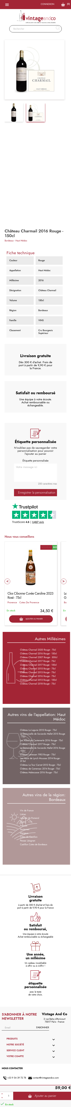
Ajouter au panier (42, 1096)
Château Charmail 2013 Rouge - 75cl (38, 672)
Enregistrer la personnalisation (36, 492)
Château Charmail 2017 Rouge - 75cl (37, 661)
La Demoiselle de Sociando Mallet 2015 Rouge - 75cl (42, 735)
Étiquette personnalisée (35, 460)
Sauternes (24, 829)
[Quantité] (8, 1096)
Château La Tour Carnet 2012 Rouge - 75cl (40, 765)
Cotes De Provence (29, 602)
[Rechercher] (35, 28)
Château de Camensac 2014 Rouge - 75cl (40, 768)
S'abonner (42, 1027)
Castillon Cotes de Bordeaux (33, 844)
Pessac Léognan (27, 840)
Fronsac (23, 825)
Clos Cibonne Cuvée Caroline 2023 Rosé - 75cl (30, 595)
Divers (23, 822)
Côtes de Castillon (28, 837)
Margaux (24, 833)
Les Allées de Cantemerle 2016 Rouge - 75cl (41, 740)
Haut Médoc (21, 240)
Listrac (23, 814)
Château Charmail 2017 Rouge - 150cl (38, 665)
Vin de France (27, 810)
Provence (12, 602)
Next (63, 581)
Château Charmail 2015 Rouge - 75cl (38, 668)
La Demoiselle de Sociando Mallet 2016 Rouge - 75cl (42, 749)
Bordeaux (9, 240)
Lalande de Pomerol (29, 818)
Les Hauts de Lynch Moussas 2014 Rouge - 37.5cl (40, 760)
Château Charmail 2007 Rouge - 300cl (38, 657)
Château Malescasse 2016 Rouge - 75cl (39, 772)
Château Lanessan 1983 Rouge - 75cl (37, 754)
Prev (7, 581)
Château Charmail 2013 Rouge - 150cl (38, 680)
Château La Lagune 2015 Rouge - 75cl (38, 730)
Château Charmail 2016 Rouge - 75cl (38, 676)
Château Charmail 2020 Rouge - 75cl (38, 649)
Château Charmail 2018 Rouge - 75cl (38, 683)
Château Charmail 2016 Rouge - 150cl (38, 653)
